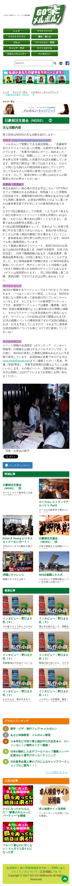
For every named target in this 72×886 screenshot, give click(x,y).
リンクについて (28, 871)
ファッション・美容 (44, 42)
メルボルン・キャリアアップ (44, 92)
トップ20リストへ (56, 772)
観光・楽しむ (44, 36)
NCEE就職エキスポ (50, 574)
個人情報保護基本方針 (33, 867)
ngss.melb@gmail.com (16, 360)
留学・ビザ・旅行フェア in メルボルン (33, 728)
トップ (6, 92)
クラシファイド (44, 31)
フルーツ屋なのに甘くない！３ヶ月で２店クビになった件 (17, 849)
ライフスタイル (44, 48)
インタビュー (44, 54)
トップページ (16, 31)
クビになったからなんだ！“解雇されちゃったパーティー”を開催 (17, 812)
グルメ (16, 42)
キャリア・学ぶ (16, 48)
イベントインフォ (16, 36)
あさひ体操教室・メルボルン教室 (30, 735)
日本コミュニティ (16, 54)
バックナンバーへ (17, 465)
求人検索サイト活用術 (52, 808)
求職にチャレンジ (13, 574)
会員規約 (12, 867)
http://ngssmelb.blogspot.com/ (31, 140)
